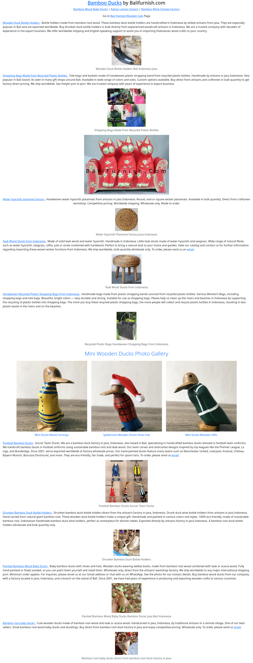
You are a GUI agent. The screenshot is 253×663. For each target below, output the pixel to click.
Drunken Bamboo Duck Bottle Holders (27, 513)
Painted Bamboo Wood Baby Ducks (25, 566)
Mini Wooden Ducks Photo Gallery (126, 353)
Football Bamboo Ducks (18, 443)
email (190, 249)
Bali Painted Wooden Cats (126, 16)
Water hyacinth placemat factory (24, 199)
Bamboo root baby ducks (19, 623)
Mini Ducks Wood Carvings (52, 435)
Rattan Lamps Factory (124, 9)
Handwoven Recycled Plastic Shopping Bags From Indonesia (41, 294)
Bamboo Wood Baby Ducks (90, 9)
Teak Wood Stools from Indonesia (24, 241)
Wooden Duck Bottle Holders (21, 23)
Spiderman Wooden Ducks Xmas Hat (126, 435)
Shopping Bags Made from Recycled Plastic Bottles (35, 75)
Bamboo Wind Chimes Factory (160, 9)
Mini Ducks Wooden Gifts (201, 435)
